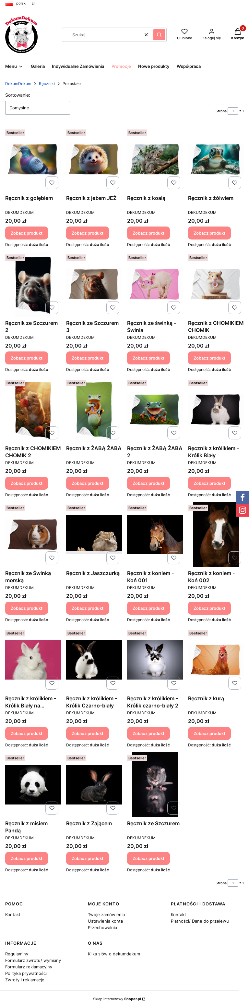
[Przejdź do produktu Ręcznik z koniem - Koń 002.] (216, 534)
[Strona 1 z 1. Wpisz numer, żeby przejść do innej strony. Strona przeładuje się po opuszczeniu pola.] (233, 111)
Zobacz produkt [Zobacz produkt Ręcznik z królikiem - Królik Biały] (209, 482)
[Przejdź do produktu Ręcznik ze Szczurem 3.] (94, 284)
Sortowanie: (17, 95)
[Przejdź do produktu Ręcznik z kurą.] (216, 659)
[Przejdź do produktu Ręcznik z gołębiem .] (33, 159)
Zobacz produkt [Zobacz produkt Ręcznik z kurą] (209, 733)
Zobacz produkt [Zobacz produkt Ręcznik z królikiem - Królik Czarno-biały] (87, 733)
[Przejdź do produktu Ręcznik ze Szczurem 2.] (33, 284)
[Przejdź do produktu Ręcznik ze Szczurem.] (155, 784)
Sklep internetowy (117, 999)
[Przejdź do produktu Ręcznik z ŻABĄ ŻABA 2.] (155, 409)
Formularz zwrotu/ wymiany (33, 960)
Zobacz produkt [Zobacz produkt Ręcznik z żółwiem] (209, 232)
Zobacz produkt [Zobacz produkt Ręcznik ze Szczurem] (148, 858)
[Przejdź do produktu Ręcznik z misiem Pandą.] (33, 784)
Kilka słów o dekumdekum (114, 953)
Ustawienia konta (105, 921)
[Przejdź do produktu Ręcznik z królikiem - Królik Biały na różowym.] (33, 659)
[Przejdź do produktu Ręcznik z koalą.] (155, 159)
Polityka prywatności (26, 973)
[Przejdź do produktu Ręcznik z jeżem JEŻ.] (94, 159)
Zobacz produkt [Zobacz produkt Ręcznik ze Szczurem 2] (26, 358)
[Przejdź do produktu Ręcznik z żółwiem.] (216, 159)
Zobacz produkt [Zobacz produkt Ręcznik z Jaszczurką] (87, 608)
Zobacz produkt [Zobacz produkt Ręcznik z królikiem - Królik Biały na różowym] (26, 733)
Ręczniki (47, 83)
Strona (221, 111)
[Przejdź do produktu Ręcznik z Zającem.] (94, 784)
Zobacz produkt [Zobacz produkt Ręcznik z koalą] (148, 232)
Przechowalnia (102, 927)
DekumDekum (18, 83)
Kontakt (12, 914)
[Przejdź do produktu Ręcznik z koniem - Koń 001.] (155, 534)
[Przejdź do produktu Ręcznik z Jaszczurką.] (94, 534)
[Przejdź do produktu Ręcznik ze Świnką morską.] (33, 534)
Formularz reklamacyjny (28, 966)
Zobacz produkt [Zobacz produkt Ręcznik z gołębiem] (26, 232)
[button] (159, 34)
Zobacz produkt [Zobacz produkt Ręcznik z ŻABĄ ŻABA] (87, 482)
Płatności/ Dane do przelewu (200, 921)
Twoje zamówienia (106, 914)
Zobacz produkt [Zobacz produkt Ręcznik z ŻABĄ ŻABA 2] (148, 482)
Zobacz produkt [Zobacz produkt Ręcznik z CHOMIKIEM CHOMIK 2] (26, 482)
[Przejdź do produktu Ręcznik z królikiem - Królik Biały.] (216, 409)
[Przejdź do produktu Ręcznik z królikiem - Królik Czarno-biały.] (94, 659)
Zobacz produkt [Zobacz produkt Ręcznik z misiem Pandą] (26, 858)
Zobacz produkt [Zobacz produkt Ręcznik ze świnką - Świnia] (148, 358)
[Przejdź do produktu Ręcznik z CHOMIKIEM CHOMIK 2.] (33, 409)
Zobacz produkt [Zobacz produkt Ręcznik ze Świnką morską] (26, 608)
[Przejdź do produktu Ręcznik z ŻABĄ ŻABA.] (94, 409)
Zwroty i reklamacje (24, 979)
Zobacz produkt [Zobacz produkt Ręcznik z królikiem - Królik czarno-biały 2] (148, 733)
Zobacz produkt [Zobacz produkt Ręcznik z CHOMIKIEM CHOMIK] (209, 358)
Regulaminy (16, 953)
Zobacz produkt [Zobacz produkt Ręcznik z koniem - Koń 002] (209, 608)
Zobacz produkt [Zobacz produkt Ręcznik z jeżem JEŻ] (87, 232)
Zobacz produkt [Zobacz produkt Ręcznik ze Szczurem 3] (87, 358)
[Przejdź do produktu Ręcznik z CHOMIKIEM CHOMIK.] (216, 284)
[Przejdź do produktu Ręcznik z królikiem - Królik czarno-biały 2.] (155, 659)
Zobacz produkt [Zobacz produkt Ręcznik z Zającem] (87, 858)
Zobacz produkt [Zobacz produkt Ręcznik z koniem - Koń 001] (148, 608)
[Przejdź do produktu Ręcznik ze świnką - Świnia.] (155, 284)
